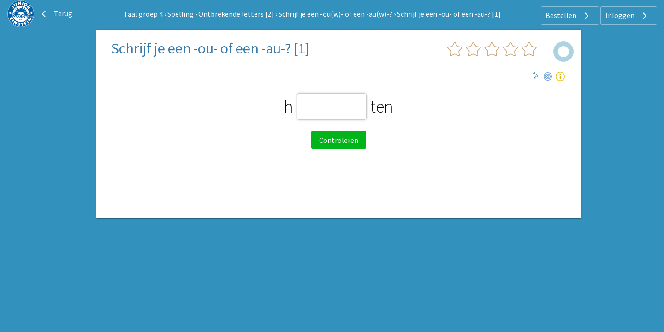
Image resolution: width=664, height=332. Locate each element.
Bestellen (568, 16)
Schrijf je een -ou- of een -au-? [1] (449, 13)
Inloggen (627, 16)
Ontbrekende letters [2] (236, 13)
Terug (55, 14)
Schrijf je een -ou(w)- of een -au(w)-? (335, 13)
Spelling (180, 13)
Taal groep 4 (143, 13)
